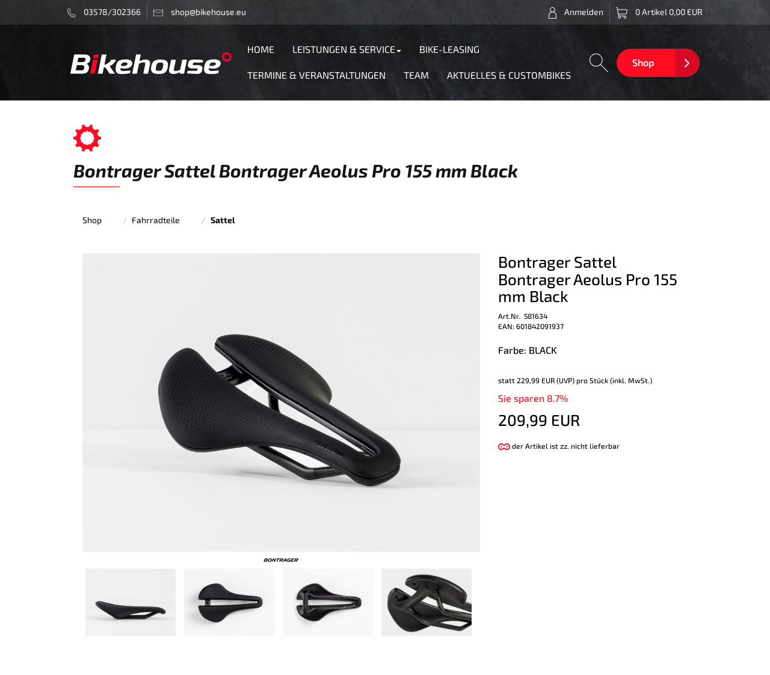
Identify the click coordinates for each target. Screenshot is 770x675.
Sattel (223, 220)
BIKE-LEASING (449, 49)
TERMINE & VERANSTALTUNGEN (316, 75)
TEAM (416, 75)
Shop (643, 62)
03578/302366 (104, 12)
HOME (260, 49)
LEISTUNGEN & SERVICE (346, 49)
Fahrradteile (156, 220)
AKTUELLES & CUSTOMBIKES (509, 75)
